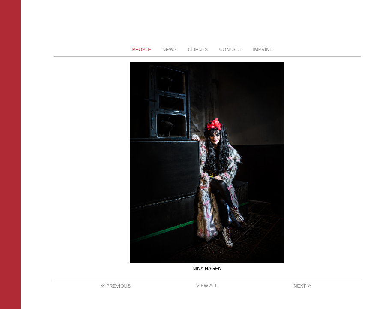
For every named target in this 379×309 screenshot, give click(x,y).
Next (302, 285)
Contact (230, 49)
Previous (116, 285)
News (169, 49)
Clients (198, 49)
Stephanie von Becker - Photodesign (207, 22)
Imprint (262, 49)
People (141, 49)
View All (207, 285)
